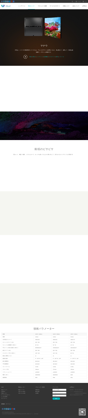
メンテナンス (40, 56)
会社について (76, 6)
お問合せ (84, 6)
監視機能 (46, 56)
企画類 (36, 392)
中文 (86, 1)
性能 (30, 56)
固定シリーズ (21, 389)
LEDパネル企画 (21, 392)
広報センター (66, 6)
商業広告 (37, 389)
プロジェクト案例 (42, 6)
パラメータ (61, 56)
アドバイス (55, 386)
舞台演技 (37, 391)
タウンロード (4, 398)
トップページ (21, 6)
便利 (57, 56)
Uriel (2, 386)
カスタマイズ (52, 56)
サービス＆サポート (55, 6)
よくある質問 (4, 396)
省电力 (33, 56)
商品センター (31, 6)
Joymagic (36, 413)
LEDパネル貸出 (21, 391)
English (79, 1)
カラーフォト (8, 403)
